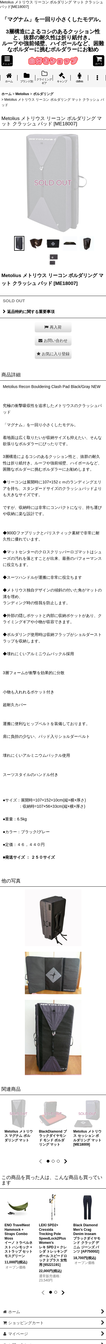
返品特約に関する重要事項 (29, 311)
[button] (7, 60)
